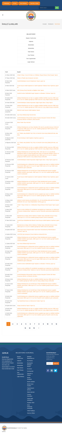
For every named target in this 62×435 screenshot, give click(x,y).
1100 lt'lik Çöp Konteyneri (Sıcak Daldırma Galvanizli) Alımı (32, 234)
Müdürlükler (31, 45)
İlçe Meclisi (30, 360)
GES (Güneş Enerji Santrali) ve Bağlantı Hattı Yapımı (30, 90)
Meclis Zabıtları (31, 381)
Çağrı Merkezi (31, 62)
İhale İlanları (31, 51)
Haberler (31, 41)
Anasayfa (45, 24)
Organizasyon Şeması (30, 388)
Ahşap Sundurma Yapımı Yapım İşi (26, 305)
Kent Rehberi (23, 3)
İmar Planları (31, 55)
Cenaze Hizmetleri (29, 395)
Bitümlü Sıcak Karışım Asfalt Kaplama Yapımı (28, 110)
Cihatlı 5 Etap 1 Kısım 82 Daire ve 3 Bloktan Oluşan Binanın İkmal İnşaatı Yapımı (37, 75)
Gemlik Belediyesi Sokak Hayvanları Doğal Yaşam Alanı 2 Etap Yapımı (35, 102)
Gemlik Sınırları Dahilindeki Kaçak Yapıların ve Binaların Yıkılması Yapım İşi (36, 93)
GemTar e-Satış (34, 3)
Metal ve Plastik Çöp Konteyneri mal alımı (27, 78)
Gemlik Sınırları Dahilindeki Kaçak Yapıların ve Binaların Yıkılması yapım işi (36, 263)
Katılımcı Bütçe (31, 413)
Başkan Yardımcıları (31, 38)
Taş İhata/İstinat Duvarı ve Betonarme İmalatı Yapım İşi (31, 301)
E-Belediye (6, 3)
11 (52, 324)
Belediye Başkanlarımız (30, 357)
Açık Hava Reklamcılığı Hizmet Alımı (26, 243)
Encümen (29, 368)
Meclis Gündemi (29, 378)
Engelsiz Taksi (30, 402)
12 (56, 324)
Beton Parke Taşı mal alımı (24, 122)
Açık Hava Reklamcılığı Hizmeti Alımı (26, 114)
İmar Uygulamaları (31, 58)
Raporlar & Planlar (30, 374)
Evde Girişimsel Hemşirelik (29, 406)
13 (25, 328)
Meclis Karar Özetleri (30, 384)
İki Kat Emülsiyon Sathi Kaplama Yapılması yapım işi (30, 138)
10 (47, 324)
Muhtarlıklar (31, 48)
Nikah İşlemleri (31, 392)
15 (34, 328)
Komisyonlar (30, 371)
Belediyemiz (50, 24)
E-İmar (14, 3)
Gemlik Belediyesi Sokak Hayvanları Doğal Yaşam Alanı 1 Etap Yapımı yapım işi (37, 159)
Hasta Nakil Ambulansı (30, 399)
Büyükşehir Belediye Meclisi (30, 364)
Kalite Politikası (31, 410)
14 (29, 328)
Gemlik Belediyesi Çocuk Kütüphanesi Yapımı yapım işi (31, 81)
